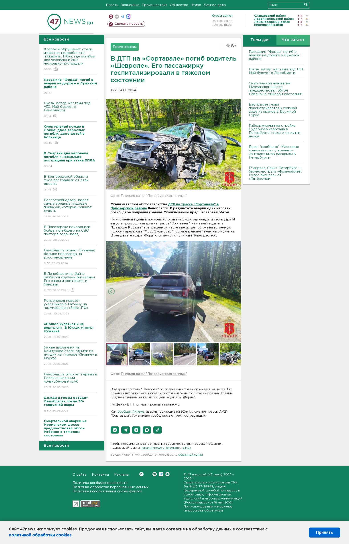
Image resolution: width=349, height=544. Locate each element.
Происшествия (154, 5)
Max (167, 474)
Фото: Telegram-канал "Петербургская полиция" (148, 196)
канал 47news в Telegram (160, 448)
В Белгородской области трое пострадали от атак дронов (70, 183)
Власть (112, 5)
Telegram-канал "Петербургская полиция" (154, 374)
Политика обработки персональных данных (111, 487)
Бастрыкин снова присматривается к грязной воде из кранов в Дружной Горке (273, 110)
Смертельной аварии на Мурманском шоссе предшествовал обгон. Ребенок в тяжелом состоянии (275, 89)
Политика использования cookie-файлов (107, 491)
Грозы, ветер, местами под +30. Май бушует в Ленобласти (70, 110)
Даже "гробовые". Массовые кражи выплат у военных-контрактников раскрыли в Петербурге (274, 152)
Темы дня (259, 40)
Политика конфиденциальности (100, 482)
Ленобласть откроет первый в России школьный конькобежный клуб (70, 381)
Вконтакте (141, 474)
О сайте (80, 474)
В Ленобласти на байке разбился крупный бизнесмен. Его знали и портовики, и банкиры (70, 282)
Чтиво (196, 5)
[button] (115, 430)
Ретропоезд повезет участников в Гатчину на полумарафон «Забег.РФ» (70, 307)
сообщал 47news (131, 411)
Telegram (161, 474)
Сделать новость (129, 23)
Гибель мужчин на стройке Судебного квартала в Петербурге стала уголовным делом (274, 131)
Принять (324, 532)
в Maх (187, 448)
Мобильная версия (111, 16)
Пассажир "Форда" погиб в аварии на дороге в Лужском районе (274, 55)
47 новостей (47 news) (204, 474)
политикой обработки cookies (40, 535)
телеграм (122, 16)
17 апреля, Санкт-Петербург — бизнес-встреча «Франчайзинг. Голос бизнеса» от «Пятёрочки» (275, 173)
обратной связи (190, 455)
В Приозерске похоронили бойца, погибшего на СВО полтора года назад (70, 234)
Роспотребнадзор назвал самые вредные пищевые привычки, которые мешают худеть (70, 208)
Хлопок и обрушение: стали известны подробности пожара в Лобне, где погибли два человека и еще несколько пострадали (70, 59)
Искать (306, 4)
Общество (179, 5)
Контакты (100, 474)
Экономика (130, 5)
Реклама (121, 474)
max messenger (128, 16)
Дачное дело (215, 5)
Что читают (293, 40)
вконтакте (117, 16)
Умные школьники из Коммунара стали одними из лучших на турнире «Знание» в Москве (70, 356)
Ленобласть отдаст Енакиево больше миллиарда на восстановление (70, 257)
